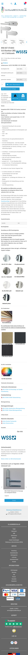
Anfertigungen (14, 570)
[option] (14, 485)
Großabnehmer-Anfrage (9, 89)
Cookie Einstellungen (14, 540)
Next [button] (25, 486)
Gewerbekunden (14, 553)
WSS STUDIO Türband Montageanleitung (12, 410)
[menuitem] (2, 16)
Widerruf (14, 537)
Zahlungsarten (14, 555)
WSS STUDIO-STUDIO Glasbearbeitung (11, 397)
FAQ (14, 574)
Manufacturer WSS (8, 15)
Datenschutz (14, 535)
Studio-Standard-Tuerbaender (9, 421)
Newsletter (14, 581)
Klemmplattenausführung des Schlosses (7, 74)
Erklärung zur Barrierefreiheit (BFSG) (14, 542)
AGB (14, 533)
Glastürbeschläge (23, 15)
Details (14, 500)
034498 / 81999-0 (14, 512)
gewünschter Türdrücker (6, 79)
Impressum (14, 531)
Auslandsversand (14, 559)
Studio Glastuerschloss (8, 423)
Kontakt (14, 561)
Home (2, 15)
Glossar (14, 576)
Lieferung (14, 557)
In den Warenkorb (13, 84)
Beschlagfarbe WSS (5, 68)
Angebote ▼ (15, 15)
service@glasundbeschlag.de (14, 514)
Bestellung (14, 550)
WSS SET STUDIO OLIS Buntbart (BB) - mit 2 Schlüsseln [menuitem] (12, 17)
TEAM (14, 529)
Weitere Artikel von (11, 459)
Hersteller (14, 579)
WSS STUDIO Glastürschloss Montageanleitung (14, 408)
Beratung (14, 572)
